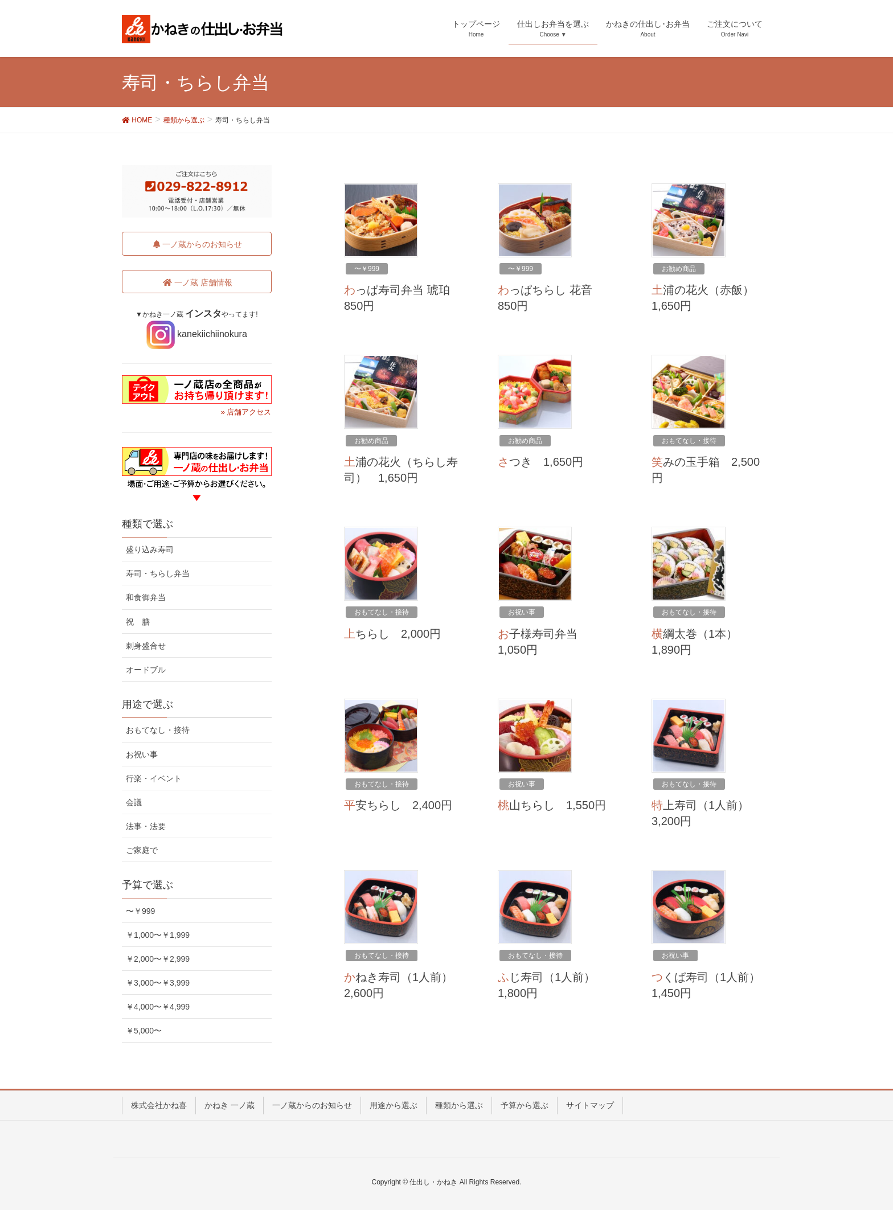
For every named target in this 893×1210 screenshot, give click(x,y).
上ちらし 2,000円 (392, 633)
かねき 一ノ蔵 (229, 1105)
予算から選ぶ (524, 1105)
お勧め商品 (679, 269)
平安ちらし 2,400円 (398, 805)
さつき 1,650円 (540, 462)
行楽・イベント (154, 778)
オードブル (146, 669)
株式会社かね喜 (159, 1105)
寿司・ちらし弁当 (158, 573)
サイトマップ (590, 1105)
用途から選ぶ (393, 1105)
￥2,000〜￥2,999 (158, 958)
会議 (134, 802)
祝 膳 (138, 621)
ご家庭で (142, 850)
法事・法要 (146, 826)
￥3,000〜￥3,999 (158, 982)
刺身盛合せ (146, 645)
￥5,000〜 (144, 1030)
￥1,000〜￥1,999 (158, 935)
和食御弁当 (146, 597)
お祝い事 (521, 612)
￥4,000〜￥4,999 (158, 1006)
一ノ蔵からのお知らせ (312, 1105)
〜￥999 (366, 269)
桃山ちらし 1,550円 (552, 805)
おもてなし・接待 (689, 441)
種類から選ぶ (459, 1105)
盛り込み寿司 (150, 549)
